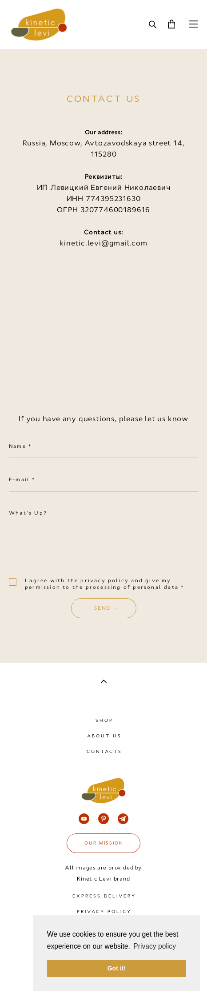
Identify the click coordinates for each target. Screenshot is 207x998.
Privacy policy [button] (154, 946)
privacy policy (105, 580)
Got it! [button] (116, 968)
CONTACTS (104, 751)
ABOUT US (104, 736)
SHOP (104, 720)
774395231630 (113, 198)
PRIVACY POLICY (104, 911)
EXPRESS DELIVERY (104, 896)
